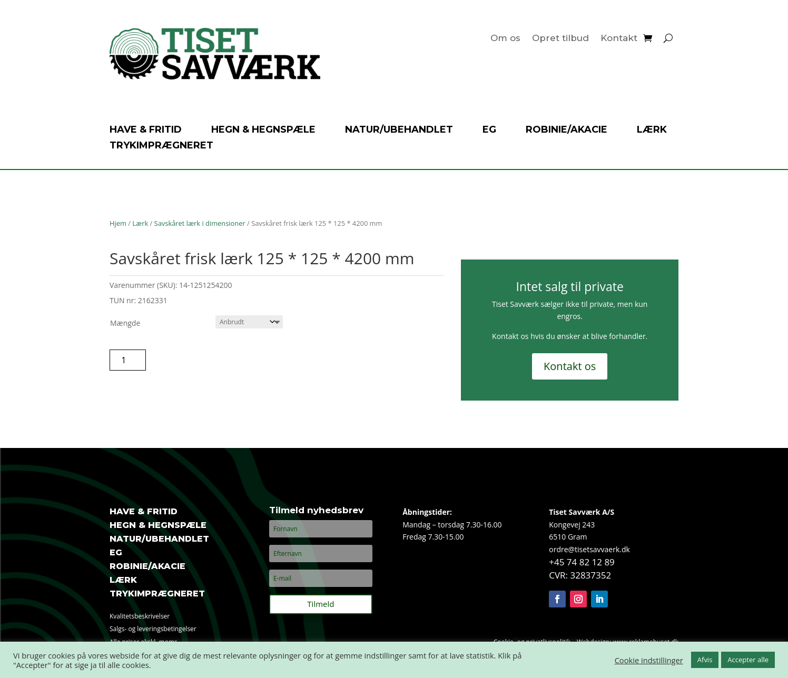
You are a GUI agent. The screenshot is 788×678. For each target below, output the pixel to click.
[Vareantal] (128, 360)
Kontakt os (570, 366)
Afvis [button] (705, 659)
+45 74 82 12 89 (582, 562)
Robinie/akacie (566, 130)
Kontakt (618, 38)
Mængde (125, 323)
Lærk (652, 130)
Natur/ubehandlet (399, 130)
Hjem (118, 223)
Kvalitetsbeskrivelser (140, 616)
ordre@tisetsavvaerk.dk (589, 549)
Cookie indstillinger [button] (649, 660)
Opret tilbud (560, 38)
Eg (489, 130)
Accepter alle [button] (748, 659)
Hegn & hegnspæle (263, 130)
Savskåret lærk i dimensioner (199, 223)
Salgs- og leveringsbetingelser (153, 628)
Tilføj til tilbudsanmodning (219, 359)
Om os (505, 38)
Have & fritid (146, 130)
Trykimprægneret (161, 146)
